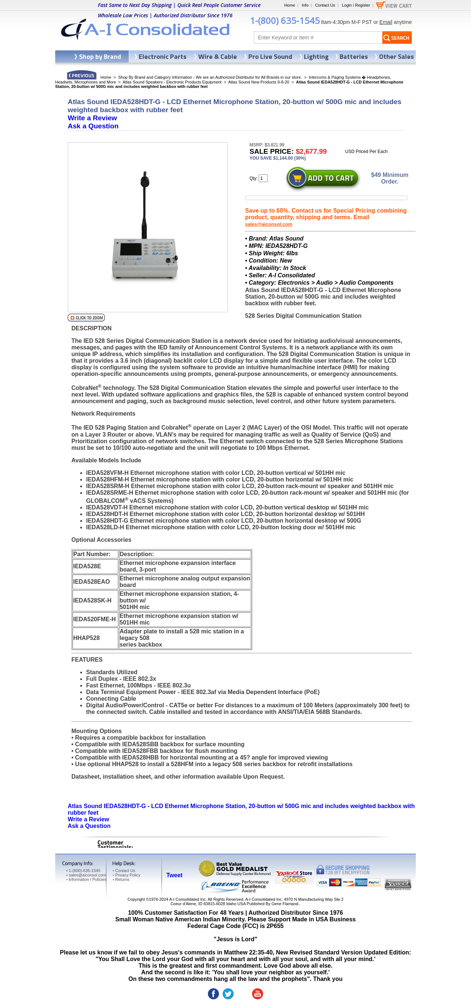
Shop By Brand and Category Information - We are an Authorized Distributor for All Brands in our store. (210, 77)
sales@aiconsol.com (268, 224)
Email (385, 22)
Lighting (316, 56)
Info (305, 5)
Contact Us (325, 5)
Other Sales (396, 56)
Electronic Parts (163, 56)
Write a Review (92, 118)
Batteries (354, 56)
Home (289, 5)
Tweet (174, 875)
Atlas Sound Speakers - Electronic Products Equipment (172, 82)
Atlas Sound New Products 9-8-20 (258, 82)
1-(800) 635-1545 (285, 20)
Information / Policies (86, 879)
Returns (121, 879)
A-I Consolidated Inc (187, 899)
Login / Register (356, 5)
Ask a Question (93, 126)
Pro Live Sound (270, 56)
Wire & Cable (217, 56)
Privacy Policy (126, 875)
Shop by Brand (100, 56)
